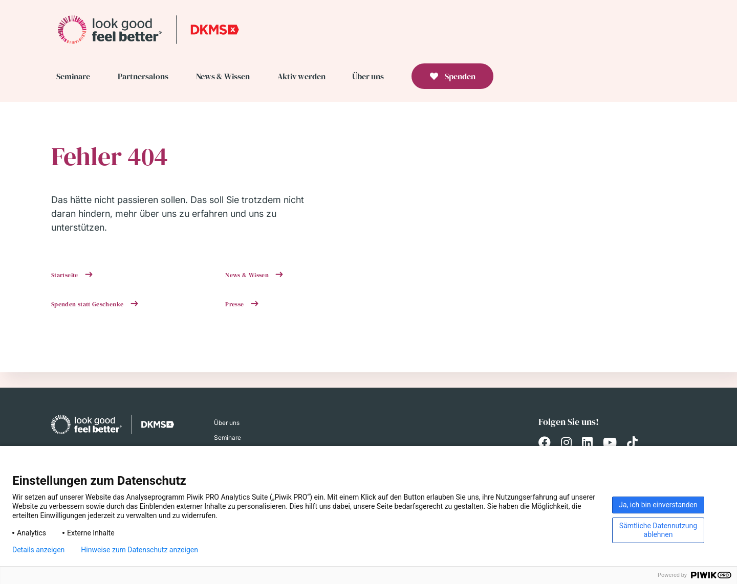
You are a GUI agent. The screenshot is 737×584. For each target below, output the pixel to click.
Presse (235, 304)
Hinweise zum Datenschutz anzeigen (139, 550)
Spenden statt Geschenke (88, 304)
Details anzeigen (38, 550)
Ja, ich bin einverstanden (658, 505)
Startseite (65, 275)
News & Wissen (247, 275)
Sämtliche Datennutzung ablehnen (658, 530)
